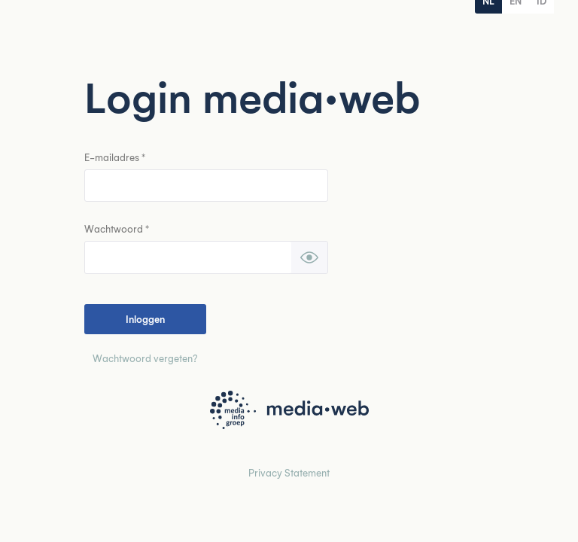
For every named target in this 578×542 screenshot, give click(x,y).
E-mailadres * (114, 157)
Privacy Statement (289, 472)
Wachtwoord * (116, 228)
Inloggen (145, 319)
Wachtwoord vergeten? (145, 358)
